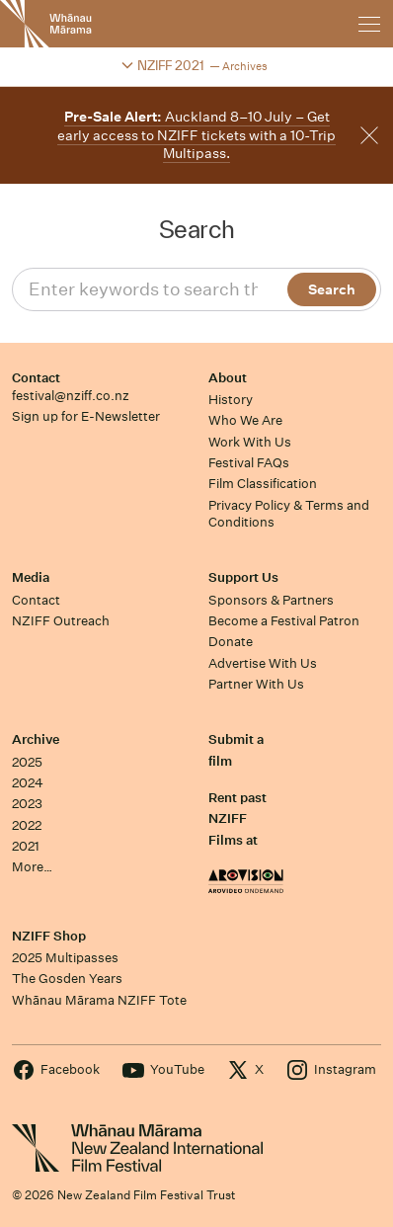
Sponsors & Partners (271, 600)
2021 (25, 846)
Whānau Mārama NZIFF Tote (99, 1000)
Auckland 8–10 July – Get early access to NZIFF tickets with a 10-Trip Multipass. (196, 135)
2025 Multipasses (65, 957)
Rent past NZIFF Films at (237, 819)
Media (30, 577)
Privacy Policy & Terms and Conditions (288, 514)
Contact (36, 377)
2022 (26, 825)
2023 (27, 803)
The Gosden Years (67, 978)
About (227, 377)
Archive (35, 739)
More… (32, 867)
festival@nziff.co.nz (70, 395)
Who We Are (245, 420)
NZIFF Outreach (61, 621)
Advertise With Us (262, 663)
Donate (230, 641)
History (230, 399)
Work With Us (249, 442)
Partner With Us (256, 684)
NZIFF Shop (49, 936)
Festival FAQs (248, 462)
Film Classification (262, 483)
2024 (27, 783)
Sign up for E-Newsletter (86, 416)
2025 (27, 762)
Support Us (243, 577)
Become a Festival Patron (283, 621)
